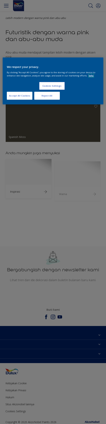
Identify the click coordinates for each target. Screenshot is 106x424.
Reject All (47, 95)
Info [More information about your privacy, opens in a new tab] (91, 75)
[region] (53, 81)
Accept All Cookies (19, 95)
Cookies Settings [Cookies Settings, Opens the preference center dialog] (52, 85)
